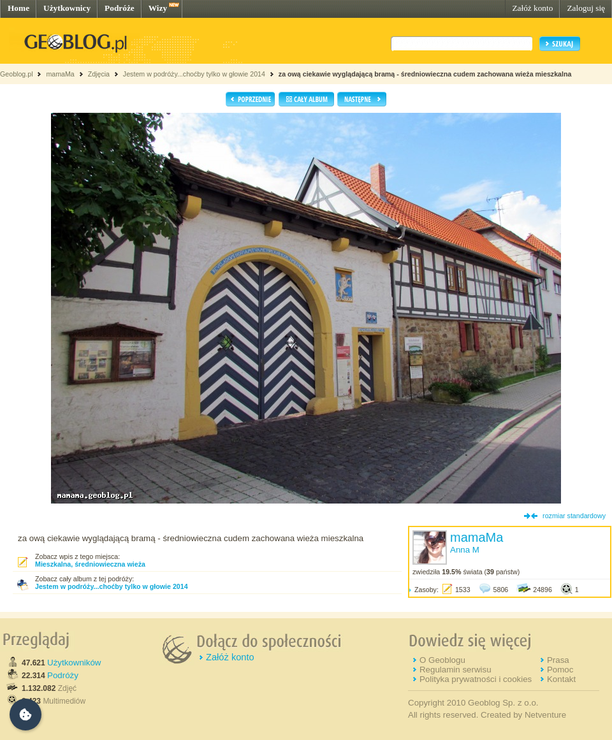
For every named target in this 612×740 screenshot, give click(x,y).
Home (18, 8)
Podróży (62, 675)
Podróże (120, 8)
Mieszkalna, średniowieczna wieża (90, 564)
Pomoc (560, 669)
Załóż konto (532, 8)
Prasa (558, 660)
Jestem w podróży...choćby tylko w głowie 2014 (194, 74)
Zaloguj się (586, 8)
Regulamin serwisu (455, 669)
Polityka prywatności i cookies (475, 679)
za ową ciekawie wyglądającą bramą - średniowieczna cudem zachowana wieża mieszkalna (425, 74)
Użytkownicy (67, 8)
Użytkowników (74, 662)
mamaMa (60, 74)
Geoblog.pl (16, 74)
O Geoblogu (442, 660)
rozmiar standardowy (574, 515)
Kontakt (561, 679)
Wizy (158, 8)
